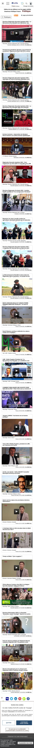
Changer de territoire (28, 6)
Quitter (8, 722)
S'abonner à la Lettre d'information (17, 736)
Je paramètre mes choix (25, 743)
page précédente (27, 15)
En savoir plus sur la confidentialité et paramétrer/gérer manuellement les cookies (17, 729)
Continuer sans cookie (24, 722)
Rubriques (7, 17)
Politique (26, 11)
